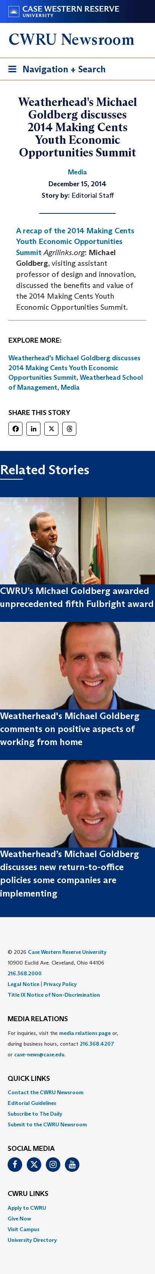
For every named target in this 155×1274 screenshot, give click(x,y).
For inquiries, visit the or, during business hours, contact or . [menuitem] (63, 1044)
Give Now (19, 1218)
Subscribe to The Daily (35, 1113)
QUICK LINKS (29, 1079)
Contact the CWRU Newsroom (46, 1092)
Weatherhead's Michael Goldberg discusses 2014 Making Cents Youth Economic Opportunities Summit (74, 368)
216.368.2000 (25, 973)
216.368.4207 (97, 1043)
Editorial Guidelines (32, 1103)
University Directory (32, 1240)
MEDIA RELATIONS (38, 1019)
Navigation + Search (54, 70)
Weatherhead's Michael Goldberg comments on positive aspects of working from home (69, 729)
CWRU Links (28, 1194)
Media (70, 387)
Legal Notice (23, 984)
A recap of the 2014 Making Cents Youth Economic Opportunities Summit (75, 241)
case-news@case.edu (39, 1054)
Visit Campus (23, 1229)
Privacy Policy (60, 984)
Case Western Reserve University (67, 952)
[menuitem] (77, 1092)
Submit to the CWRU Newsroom (47, 1124)
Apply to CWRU (27, 1207)
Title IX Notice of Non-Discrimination (54, 994)
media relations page (85, 1033)
